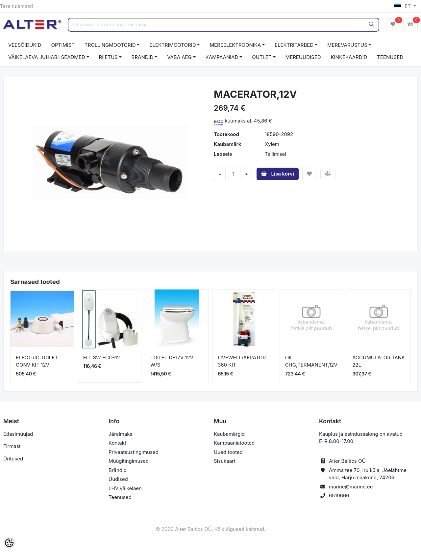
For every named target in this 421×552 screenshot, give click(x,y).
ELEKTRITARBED (294, 45)
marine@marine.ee (351, 486)
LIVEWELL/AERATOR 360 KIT (242, 361)
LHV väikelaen (125, 488)
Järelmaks (120, 434)
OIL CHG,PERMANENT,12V (311, 361)
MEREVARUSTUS (347, 45)
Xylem (272, 144)
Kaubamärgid (229, 434)
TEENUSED (390, 57)
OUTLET (262, 57)
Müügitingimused (129, 461)
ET (403, 6)
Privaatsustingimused (134, 452)
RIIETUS (108, 57)
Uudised (118, 479)
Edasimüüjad (18, 434)
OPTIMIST (63, 45)
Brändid (118, 470)
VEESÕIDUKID (24, 45)
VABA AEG (179, 57)
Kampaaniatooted (234, 443)
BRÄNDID (143, 57)
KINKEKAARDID (349, 57)
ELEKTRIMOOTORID (172, 45)
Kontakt (117, 443)
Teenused (120, 497)
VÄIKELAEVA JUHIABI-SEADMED (46, 57)
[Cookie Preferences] (9, 543)
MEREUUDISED (303, 57)
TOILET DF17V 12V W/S (171, 361)
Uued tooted (228, 452)
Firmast (12, 446)
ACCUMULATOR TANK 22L (378, 361)
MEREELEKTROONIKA (235, 45)
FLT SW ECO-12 (101, 357)
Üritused (13, 458)
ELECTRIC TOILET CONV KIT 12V (37, 361)
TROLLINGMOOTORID (110, 45)
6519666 (339, 495)
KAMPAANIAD (222, 57)
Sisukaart (224, 461)
